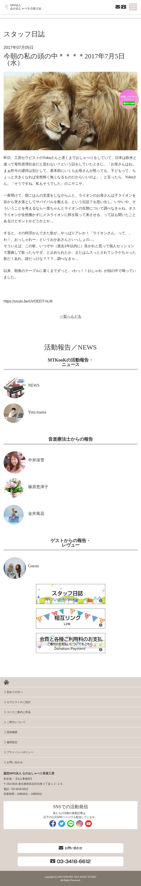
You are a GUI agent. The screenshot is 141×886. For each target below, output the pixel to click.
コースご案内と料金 (19, 712)
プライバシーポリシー (20, 752)
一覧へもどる (70, 316)
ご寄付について (16, 722)
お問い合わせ (15, 762)
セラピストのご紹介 (19, 702)
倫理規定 (12, 742)
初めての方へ (15, 692)
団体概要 (12, 732)
